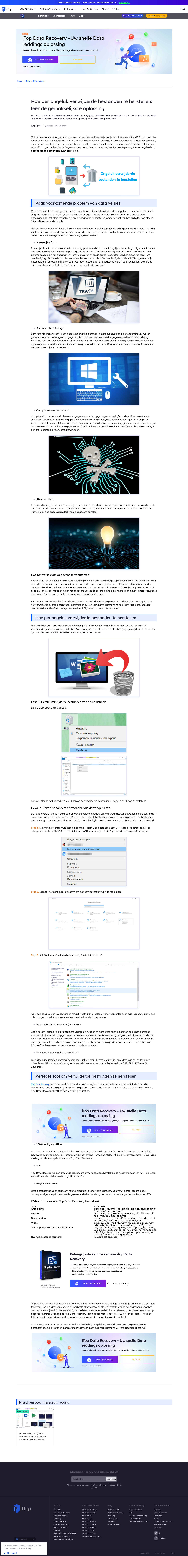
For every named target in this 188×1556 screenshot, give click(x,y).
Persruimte (158, 1516)
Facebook (160, 1538)
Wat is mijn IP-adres (115, 1513)
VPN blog (111, 1516)
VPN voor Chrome (89, 1524)
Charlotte (36, 126)
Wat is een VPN (113, 1510)
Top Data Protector (61, 1527)
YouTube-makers (160, 1524)
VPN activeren (135, 1519)
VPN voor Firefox (88, 1527)
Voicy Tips (111, 1521)
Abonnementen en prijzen (63, 1539)
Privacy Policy (160, 1553)
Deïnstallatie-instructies (138, 1521)
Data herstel (38, 81)
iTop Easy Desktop (60, 1516)
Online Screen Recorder (62, 1536)
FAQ (130, 1513)
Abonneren (111, 1479)
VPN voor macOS (88, 1513)
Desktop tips (112, 1519)
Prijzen (156, 1519)
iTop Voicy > (124, 2)
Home (19, 81)
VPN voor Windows (89, 1510)
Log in (183, 9)
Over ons (157, 1510)
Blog (28, 81)
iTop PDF (57, 1530)
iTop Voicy (57, 1519)
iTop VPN (57, 1510)
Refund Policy (144, 1553)
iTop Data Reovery (40, 1084)
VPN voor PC (87, 1516)
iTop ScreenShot (60, 1521)
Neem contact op (160, 1513)
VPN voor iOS (87, 1519)
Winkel (115, 9)
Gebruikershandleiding (138, 1516)
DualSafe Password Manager (65, 1533)
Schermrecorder (114, 1524)
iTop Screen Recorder (62, 1513)
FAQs (72, 16)
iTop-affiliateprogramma (163, 1521)
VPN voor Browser (89, 1533)
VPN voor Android (89, 1521)
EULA (172, 1553)
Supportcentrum (135, 1510)
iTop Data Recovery (61, 1524)
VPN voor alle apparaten (91, 1536)
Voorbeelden (59, 16)
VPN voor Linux (88, 1530)
